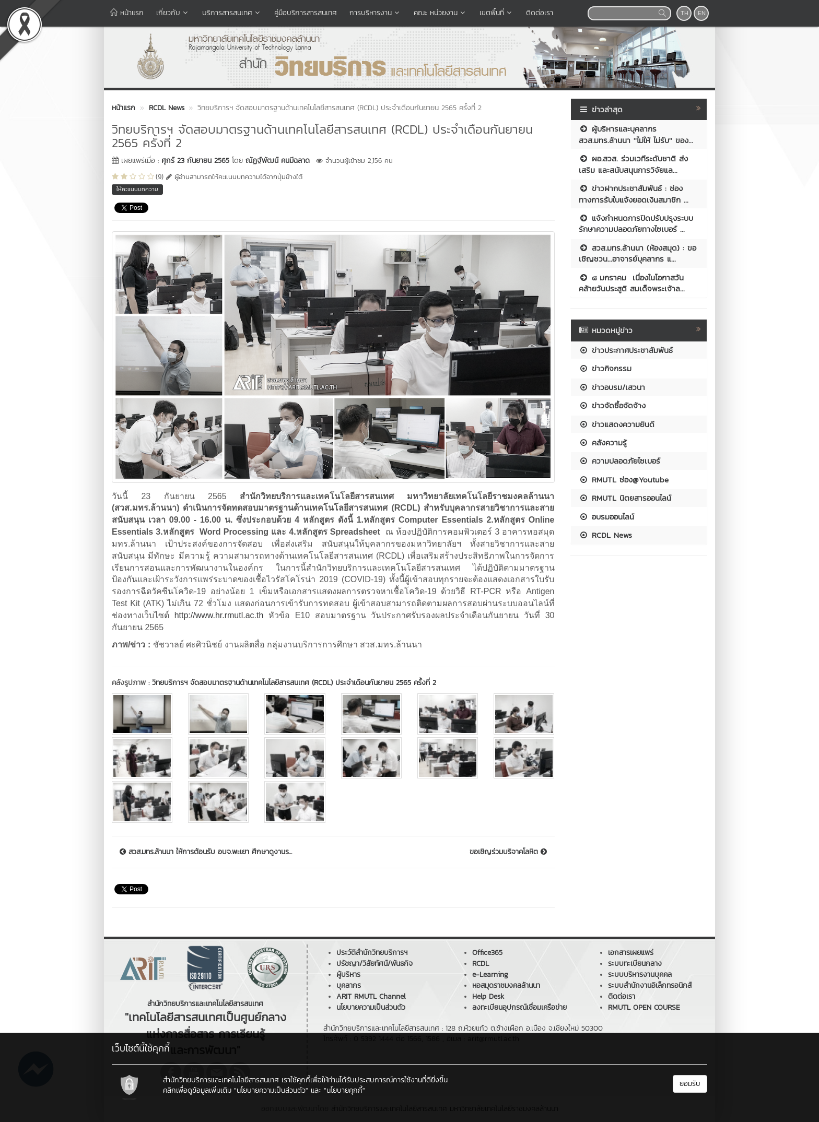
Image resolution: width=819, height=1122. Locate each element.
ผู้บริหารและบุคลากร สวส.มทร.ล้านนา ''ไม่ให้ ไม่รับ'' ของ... (636, 134)
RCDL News (605, 535)
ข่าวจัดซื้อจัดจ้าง (612, 405)
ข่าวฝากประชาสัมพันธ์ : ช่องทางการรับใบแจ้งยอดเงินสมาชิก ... (633, 193)
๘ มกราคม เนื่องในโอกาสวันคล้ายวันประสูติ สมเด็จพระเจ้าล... (632, 282)
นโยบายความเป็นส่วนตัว (370, 1007)
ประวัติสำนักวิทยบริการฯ (371, 952)
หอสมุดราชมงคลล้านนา (506, 985)
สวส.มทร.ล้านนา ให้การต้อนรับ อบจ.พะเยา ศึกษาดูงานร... (206, 852)
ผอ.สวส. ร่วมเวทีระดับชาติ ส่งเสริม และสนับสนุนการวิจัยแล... (633, 163)
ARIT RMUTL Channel (371, 996)
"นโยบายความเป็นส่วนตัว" (271, 1090)
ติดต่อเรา (539, 12)
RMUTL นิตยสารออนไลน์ (625, 498)
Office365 (487, 952)
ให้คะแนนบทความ (137, 189)
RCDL (480, 963)
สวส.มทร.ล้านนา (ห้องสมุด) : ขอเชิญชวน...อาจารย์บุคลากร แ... (637, 253)
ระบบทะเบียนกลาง (635, 963)
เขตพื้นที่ (496, 12)
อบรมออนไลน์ (606, 517)
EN (702, 13)
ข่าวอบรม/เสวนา (612, 387)
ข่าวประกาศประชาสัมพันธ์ (626, 350)
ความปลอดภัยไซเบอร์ (619, 461)
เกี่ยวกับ (173, 12)
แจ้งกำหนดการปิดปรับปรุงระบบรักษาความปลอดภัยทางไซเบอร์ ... (636, 223)
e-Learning (490, 974)
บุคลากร (348, 985)
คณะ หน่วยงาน (440, 12)
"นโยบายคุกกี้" (344, 1090)
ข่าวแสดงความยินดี (616, 424)
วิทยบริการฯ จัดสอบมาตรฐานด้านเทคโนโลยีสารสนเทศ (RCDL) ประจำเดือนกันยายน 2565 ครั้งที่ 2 (294, 682)
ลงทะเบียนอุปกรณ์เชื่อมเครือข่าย (519, 1007)
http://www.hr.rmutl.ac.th (219, 615)
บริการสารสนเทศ (232, 12)
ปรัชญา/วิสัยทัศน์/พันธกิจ (374, 963)
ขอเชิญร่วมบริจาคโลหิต (508, 852)
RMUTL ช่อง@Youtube (624, 480)
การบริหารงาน (375, 12)
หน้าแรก (127, 12)
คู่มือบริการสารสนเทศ (305, 12)
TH (684, 13)
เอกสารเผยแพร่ (630, 952)
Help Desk (488, 996)
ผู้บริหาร (348, 974)
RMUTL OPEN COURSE (644, 1007)
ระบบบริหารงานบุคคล (640, 974)
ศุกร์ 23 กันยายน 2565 (195, 160)
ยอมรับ (690, 1083)
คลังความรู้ (603, 442)
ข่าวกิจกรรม (605, 368)
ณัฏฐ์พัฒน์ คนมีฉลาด (277, 160)
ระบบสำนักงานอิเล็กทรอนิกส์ (650, 985)
